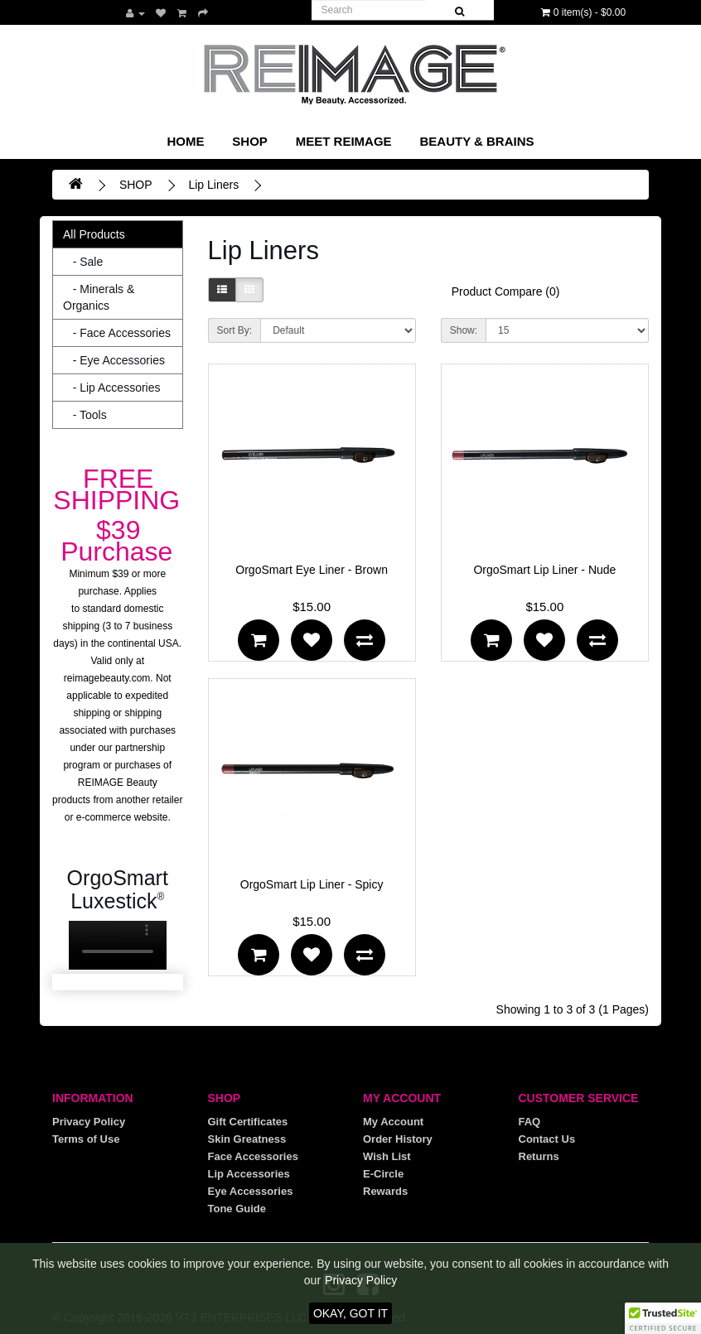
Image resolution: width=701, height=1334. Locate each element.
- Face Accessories (117, 333)
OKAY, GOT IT (350, 1313)
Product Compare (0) (506, 291)
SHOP (250, 141)
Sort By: (235, 330)
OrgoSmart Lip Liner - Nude (544, 569)
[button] (663, 1318)
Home (185, 141)
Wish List (387, 1156)
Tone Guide (237, 1208)
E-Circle (383, 1174)
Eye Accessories (250, 1191)
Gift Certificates (248, 1121)
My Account (393, 1121)
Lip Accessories (249, 1174)
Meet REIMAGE (344, 141)
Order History (398, 1139)
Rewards (385, 1191)
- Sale (83, 261)
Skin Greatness (247, 1139)
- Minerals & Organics (98, 297)
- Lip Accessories (112, 387)
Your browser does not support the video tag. (118, 945)
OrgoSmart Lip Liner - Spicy (312, 884)
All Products (94, 234)
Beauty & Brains (476, 141)
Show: (463, 330)
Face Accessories (253, 1156)
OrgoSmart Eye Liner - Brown (311, 569)
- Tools (85, 414)
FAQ (530, 1121)
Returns (539, 1156)
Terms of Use (85, 1139)
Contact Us (547, 1139)
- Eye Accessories (114, 360)
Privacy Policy (88, 1121)
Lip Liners (213, 184)
